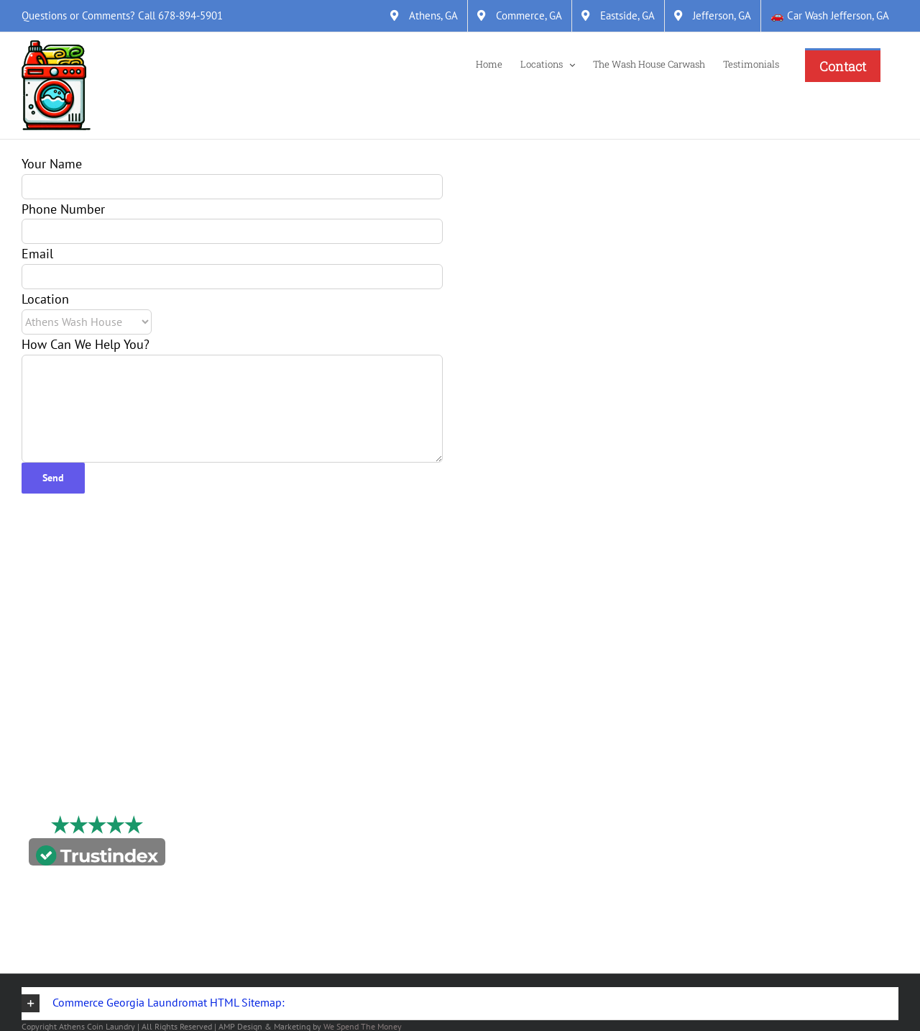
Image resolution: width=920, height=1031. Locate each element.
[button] (460, 1003)
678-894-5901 (190, 15)
